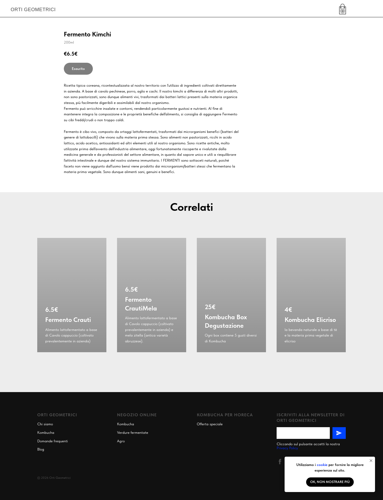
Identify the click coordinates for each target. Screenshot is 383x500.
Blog (40, 449)
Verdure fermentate (132, 432)
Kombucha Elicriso (310, 319)
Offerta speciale (210, 424)
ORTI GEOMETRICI (33, 9)
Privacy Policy (287, 448)
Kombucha (45, 432)
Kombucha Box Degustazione (226, 321)
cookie (322, 465)
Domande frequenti (52, 441)
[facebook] (280, 461)
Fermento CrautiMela (141, 304)
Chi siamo (45, 424)
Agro (121, 441)
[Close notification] (371, 460)
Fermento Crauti (68, 319)
